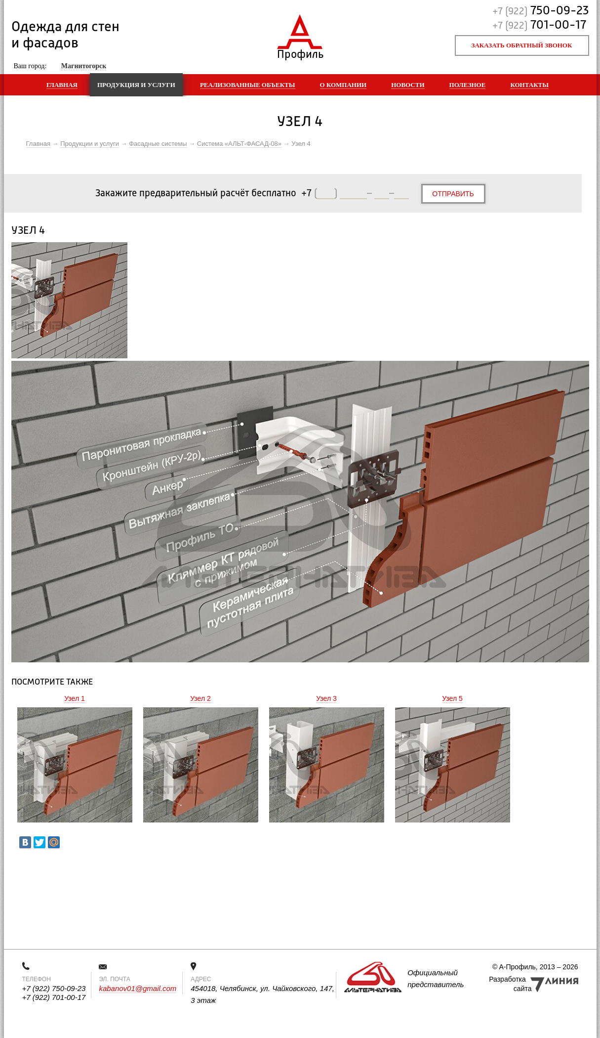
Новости (407, 84)
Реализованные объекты (247, 84)
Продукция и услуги (136, 84)
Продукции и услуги (89, 143)
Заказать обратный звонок (522, 45)
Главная (62, 84)
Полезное (467, 84)
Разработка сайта (510, 984)
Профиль (300, 52)
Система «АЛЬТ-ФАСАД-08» (239, 143)
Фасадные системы (158, 143)
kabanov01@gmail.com (137, 988)
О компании (343, 84)
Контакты (529, 84)
